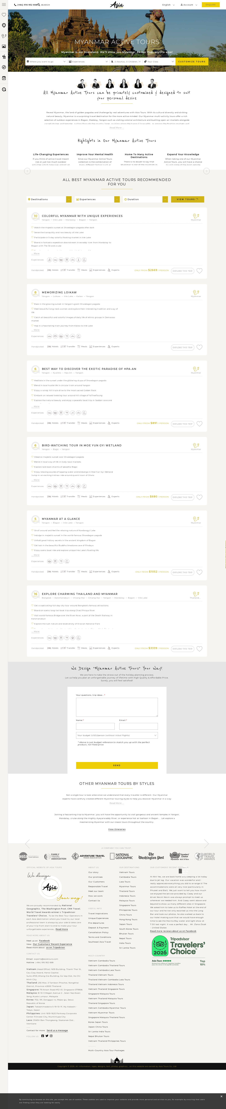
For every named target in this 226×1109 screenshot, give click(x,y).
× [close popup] (221, 1096)
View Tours (188, 199)
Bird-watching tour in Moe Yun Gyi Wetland (89, 450)
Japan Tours (125, 948)
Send (117, 789)
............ (92, 1069)
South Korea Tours (128, 952)
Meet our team (96, 915)
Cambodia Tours (127, 900)
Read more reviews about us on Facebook (173, 955)
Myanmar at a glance (65, 525)
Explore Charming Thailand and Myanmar (87, 602)
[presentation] (100, 777)
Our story (93, 896)
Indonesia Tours (127, 919)
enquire (211, 4)
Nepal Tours (125, 962)
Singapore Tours (127, 929)
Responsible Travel (98, 910)
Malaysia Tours (127, 924)
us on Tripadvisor (55, 971)
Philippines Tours (128, 933)
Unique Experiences (98, 942)
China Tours (125, 938)
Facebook (44, 964)
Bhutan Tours (126, 957)
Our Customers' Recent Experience (52, 968)
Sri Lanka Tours (127, 971)
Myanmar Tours (127, 910)
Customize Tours (192, 61)
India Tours (125, 966)
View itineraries (117, 853)
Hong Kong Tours (128, 943)
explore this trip (179, 271)
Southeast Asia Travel (99, 965)
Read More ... (117, 128)
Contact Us (94, 924)
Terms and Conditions (99, 960)
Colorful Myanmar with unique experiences (89, 216)
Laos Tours (124, 905)
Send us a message (57, 1054)
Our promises (95, 900)
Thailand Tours (127, 915)
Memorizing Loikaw (62, 294)
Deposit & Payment (98, 951)
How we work (95, 919)
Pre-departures (96, 946)
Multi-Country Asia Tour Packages (106, 1074)
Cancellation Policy (98, 956)
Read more (62, 953)
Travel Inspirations (98, 937)
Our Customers (96, 905)
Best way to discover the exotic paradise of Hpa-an (98, 372)
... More (35, 253)
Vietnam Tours (127, 896)
